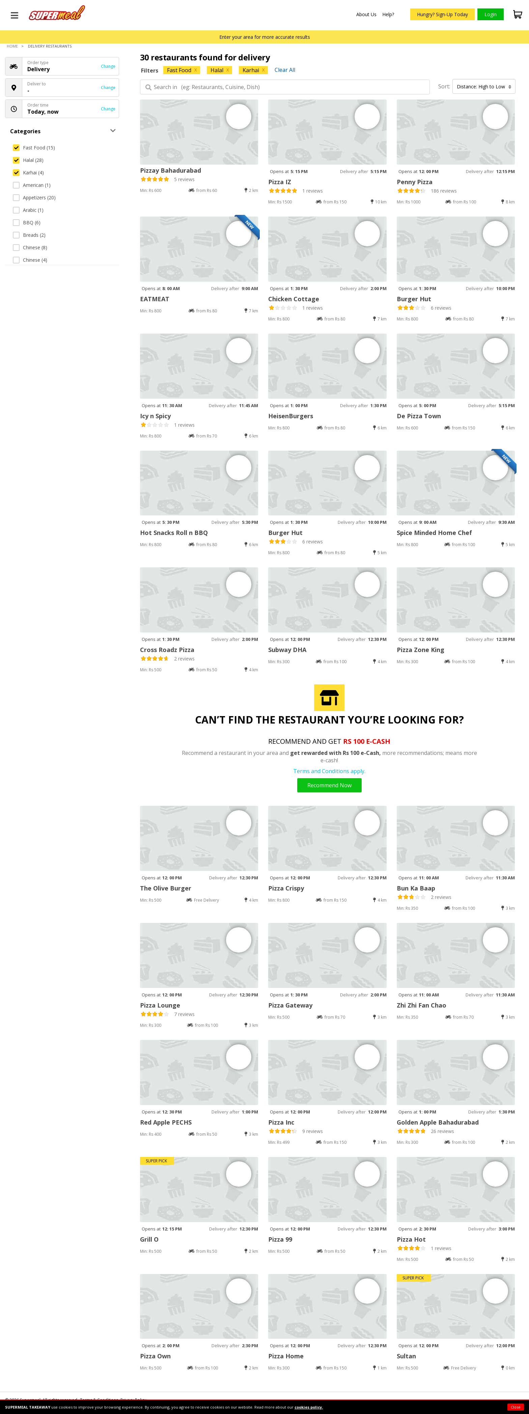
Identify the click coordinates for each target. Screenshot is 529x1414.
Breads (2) (29, 235)
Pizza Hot (411, 1239)
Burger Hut (414, 299)
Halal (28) (28, 160)
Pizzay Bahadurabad (170, 170)
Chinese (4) (30, 260)
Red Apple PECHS (166, 1122)
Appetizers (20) (34, 197)
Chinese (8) (30, 247)
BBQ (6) (26, 222)
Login (490, 14)
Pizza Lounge (160, 1005)
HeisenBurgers (290, 416)
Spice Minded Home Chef (434, 533)
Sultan (406, 1356)
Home (12, 46)
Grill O (149, 1239)
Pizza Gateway (290, 1005)
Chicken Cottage (293, 299)
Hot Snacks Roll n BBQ (174, 533)
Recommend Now (329, 785)
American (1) (32, 185)
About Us (366, 14)
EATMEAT (154, 299)
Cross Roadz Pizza (167, 650)
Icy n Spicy (155, 416)
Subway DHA (287, 650)
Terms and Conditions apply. (329, 771)
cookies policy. (309, 1407)
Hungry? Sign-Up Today (442, 14)
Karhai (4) (28, 172)
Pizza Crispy (286, 888)
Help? (388, 14)
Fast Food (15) (34, 147)
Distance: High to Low (484, 86)
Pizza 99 (280, 1239)
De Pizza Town (419, 416)
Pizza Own (155, 1356)
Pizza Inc (281, 1122)
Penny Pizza (415, 182)
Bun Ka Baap (416, 888)
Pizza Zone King (420, 650)
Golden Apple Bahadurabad (438, 1122)
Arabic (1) (28, 210)
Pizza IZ (279, 182)
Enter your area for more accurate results (264, 37)
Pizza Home (286, 1356)
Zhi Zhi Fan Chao (421, 1005)
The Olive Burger (165, 888)
